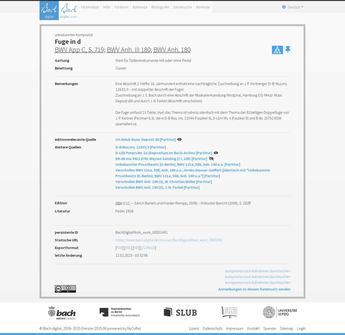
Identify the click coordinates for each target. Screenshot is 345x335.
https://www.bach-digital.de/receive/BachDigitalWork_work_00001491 (169, 240)
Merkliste (203, 7)
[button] (287, 50)
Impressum (234, 328)
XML (128, 247)
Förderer (121, 7)
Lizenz (194, 328)
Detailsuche (182, 7)
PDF (119, 247)
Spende (269, 328)
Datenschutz (212, 328)
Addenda (140, 7)
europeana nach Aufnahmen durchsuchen (257, 270)
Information (90, 7)
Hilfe (106, 7)
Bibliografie (160, 7)
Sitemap (286, 328)
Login (301, 328)
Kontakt (253, 328)
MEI (136, 247)
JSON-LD (148, 247)
